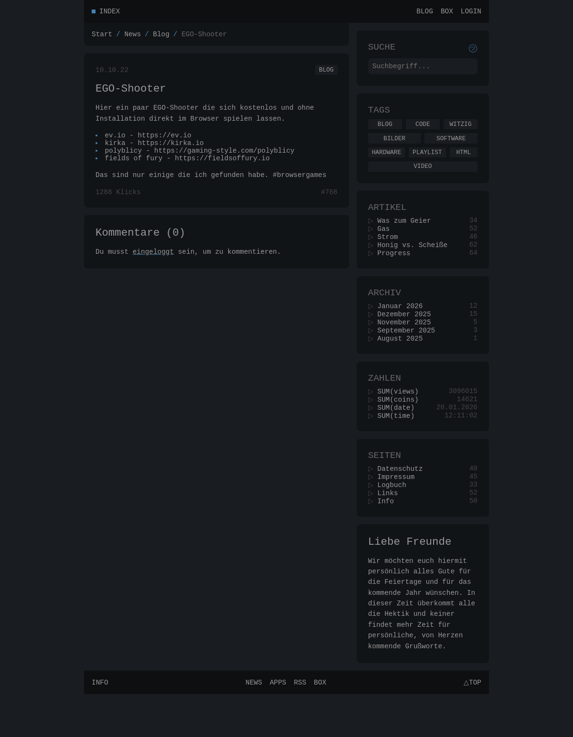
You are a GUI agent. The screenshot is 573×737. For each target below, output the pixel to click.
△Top (471, 724)
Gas (387, 244)
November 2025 (407, 346)
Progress (397, 271)
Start (102, 36)
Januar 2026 (403, 327)
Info (389, 540)
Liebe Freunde (410, 582)
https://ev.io (164, 142)
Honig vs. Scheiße (416, 262)
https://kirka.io (171, 151)
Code (422, 131)
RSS (298, 724)
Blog (424, 12)
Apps (276, 724)
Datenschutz (403, 504)
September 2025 (409, 355)
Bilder (394, 147)
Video (423, 177)
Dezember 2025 (407, 337)
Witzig (460, 131)
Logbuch (395, 522)
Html (463, 162)
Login (471, 12)
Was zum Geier (407, 235)
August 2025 (403, 364)
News (132, 36)
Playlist (427, 162)
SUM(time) (399, 447)
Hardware (386, 162)
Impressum (399, 513)
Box (447, 12)
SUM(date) (399, 438)
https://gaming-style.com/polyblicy (225, 161)
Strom (391, 253)
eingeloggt (153, 267)
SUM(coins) (401, 429)
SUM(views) (401, 420)
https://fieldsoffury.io (222, 170)
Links (391, 531)
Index (109, 12)
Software (451, 147)
